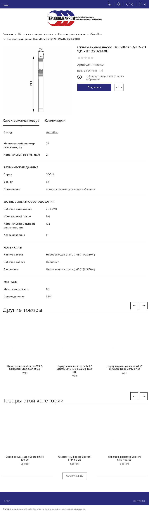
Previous (134, 305)
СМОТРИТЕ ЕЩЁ (74, 476)
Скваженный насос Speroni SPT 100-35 (25, 458)
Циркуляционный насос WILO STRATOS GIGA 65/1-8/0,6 (25, 368)
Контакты (139, 501)
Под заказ (94, 87)
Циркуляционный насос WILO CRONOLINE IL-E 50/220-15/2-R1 (75, 369)
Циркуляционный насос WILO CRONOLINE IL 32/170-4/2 (124, 368)
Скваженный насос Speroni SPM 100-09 (124, 458)
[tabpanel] (37, 79)
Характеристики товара (21, 121)
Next (144, 305)
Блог (7, 501)
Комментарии (55, 121)
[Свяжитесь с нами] (109, 4)
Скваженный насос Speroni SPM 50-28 (74, 458)
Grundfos (52, 132)
